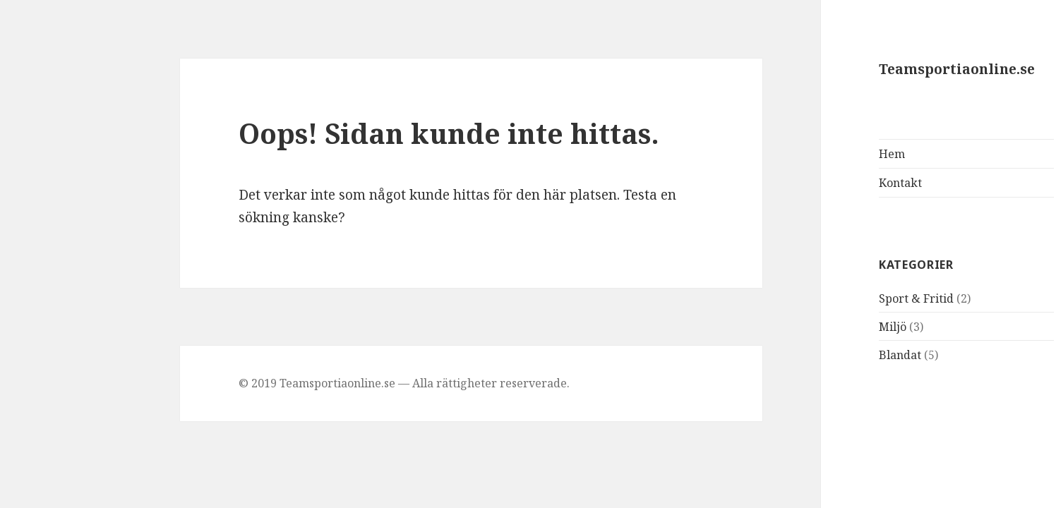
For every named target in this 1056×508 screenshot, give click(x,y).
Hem (803, 154)
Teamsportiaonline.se (868, 69)
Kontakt (811, 182)
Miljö (803, 326)
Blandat (811, 355)
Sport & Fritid (827, 298)
